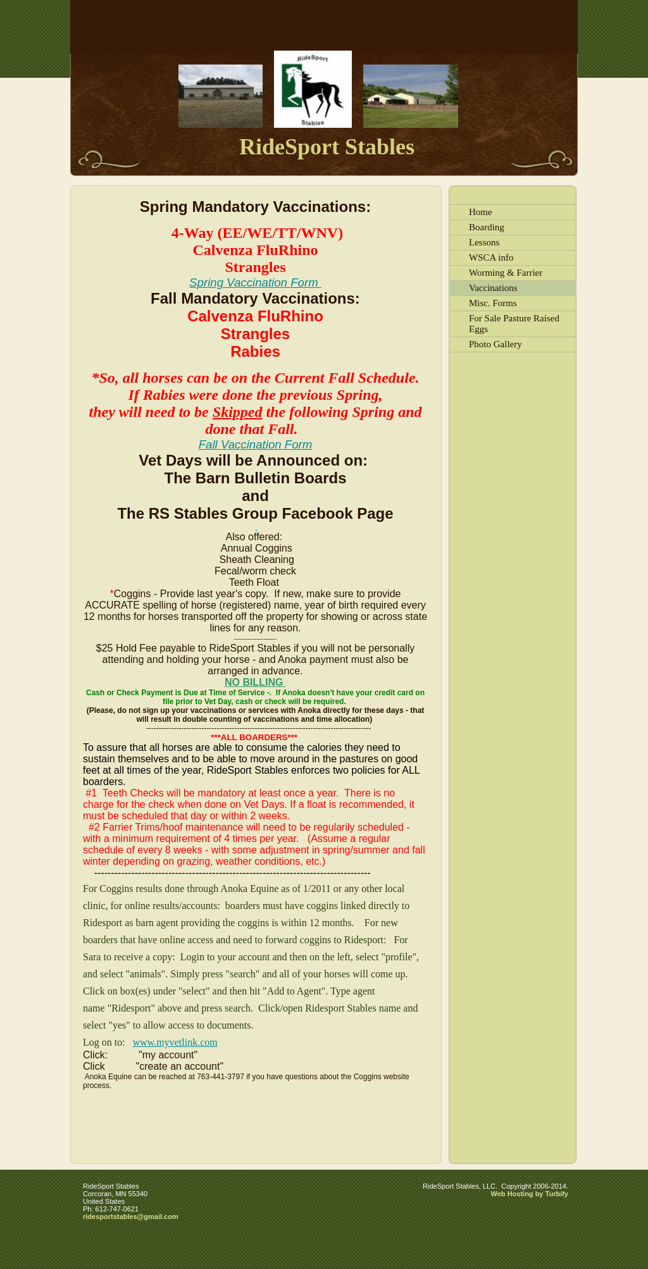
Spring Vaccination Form (255, 282)
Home (480, 212)
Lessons (484, 242)
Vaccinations (493, 288)
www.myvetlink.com (175, 1042)
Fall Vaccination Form (256, 444)
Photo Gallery (495, 344)
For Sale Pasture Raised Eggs (514, 323)
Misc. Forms (493, 303)
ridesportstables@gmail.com (130, 1216)
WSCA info (491, 257)
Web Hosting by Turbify (529, 1194)
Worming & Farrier (505, 273)
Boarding (486, 227)
